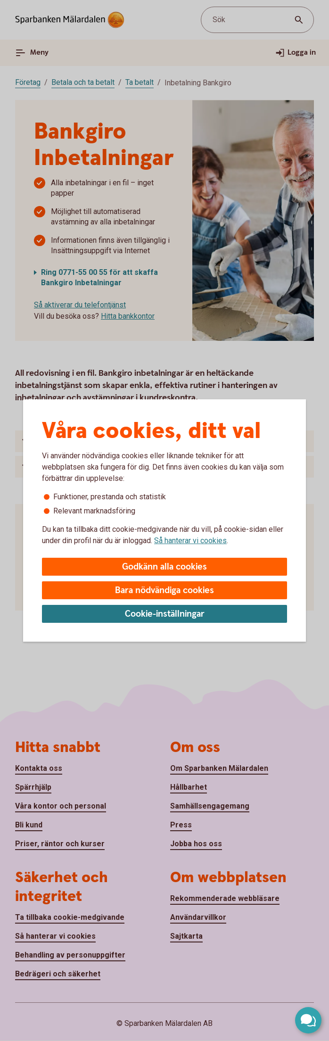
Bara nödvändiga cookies (164, 590)
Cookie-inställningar (165, 614)
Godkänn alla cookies (164, 567)
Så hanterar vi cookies (190, 540)
